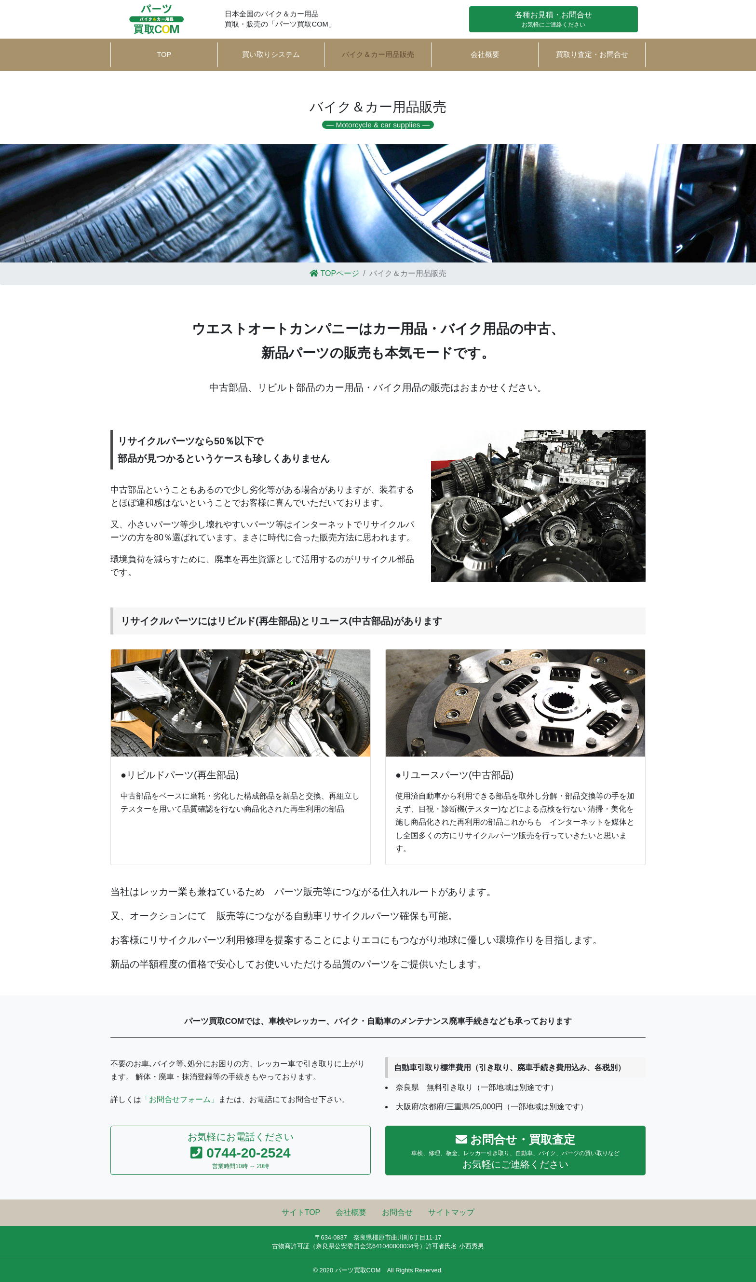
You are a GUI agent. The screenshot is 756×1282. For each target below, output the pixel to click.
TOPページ (334, 273)
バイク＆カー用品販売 (371, 57)
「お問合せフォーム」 (179, 1099)
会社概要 (485, 54)
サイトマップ (451, 1212)
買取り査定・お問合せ (592, 54)
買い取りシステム (271, 54)
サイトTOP (301, 1212)
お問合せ (397, 1212)
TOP (164, 54)
